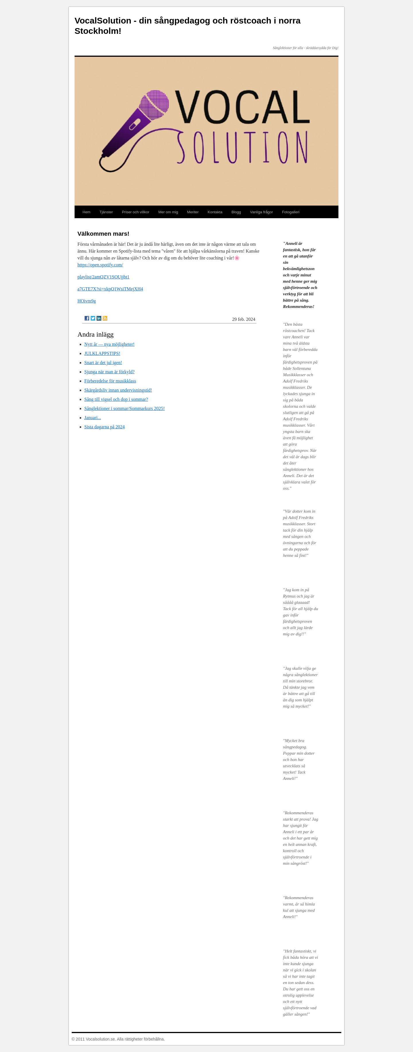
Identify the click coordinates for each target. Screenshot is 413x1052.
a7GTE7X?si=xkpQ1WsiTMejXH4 (110, 288)
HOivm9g (86, 300)
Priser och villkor (135, 212)
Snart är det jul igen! (103, 362)
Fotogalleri (290, 212)
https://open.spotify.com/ (100, 264)
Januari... (92, 417)
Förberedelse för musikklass (110, 380)
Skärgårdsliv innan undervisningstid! (118, 390)
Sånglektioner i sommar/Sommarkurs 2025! (124, 408)
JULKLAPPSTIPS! (102, 353)
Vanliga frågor (261, 212)
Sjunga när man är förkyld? (109, 371)
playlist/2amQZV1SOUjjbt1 (103, 276)
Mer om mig (168, 212)
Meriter (192, 212)
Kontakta (215, 212)
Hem (86, 212)
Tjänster (106, 212)
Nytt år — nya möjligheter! (109, 344)
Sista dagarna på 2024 (104, 426)
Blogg (236, 212)
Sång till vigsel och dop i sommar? (116, 399)
